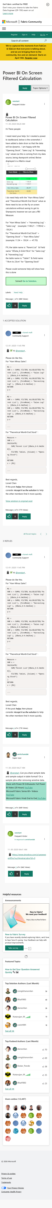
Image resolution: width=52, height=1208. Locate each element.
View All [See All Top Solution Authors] (9, 1039)
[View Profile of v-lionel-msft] (26, 332)
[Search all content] (29, 40)
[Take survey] (14, 956)
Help (33, 34)
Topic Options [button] (39, 88)
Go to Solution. (30, 281)
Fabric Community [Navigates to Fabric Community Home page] (31, 21)
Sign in (24, 34)
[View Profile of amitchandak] (22, 762)
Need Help (18, 292)
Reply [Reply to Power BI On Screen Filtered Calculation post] (24, 305)
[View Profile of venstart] (15, 101)
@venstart (20, 350)
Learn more (8, 13)
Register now (31, 57)
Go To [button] (42, 34)
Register (14, 34)
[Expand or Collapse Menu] (4, 29)
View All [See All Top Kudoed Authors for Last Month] (9, 1097)
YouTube (29, 795)
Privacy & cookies (8, 1182)
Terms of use (6, 1186)
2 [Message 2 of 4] (13, 816)
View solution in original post (19, 505)
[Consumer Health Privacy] (26, 1200)
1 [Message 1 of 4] (13, 299)
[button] (25, 88)
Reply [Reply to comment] (24, 520)
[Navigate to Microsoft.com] (9, 21)
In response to (25, 848)
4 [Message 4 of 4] (13, 514)
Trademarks (6, 1190)
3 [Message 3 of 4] (16, 875)
